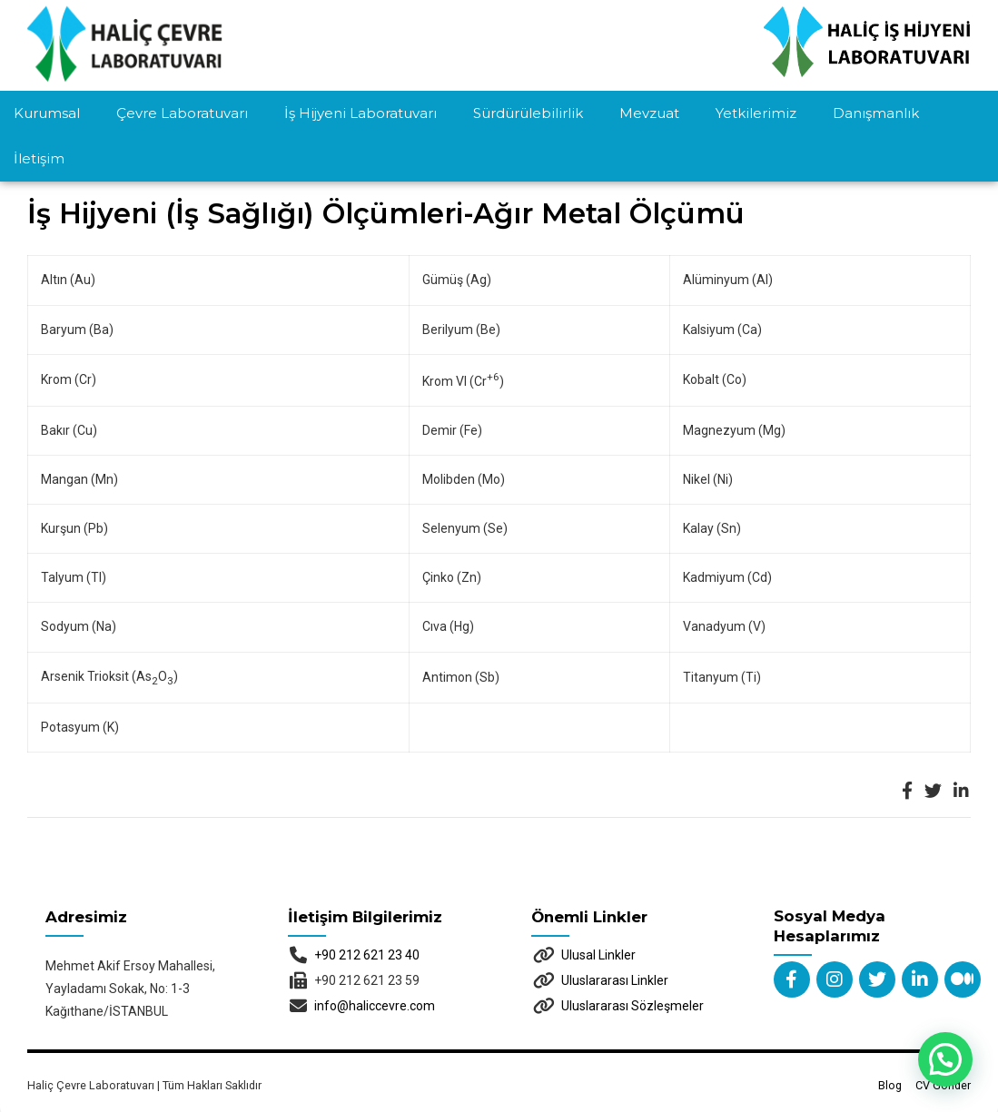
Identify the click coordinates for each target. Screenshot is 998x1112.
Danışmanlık (876, 113)
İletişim (39, 158)
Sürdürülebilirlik (528, 113)
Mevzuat (649, 113)
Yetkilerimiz (756, 113)
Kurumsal (47, 113)
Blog (890, 1040)
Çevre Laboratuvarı (182, 113)
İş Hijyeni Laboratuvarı (360, 113)
